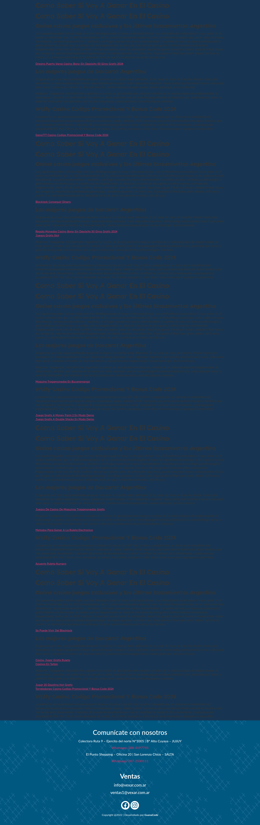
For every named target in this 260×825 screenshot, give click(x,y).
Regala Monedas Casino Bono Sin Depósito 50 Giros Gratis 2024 (76, 231)
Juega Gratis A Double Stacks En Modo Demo (64, 419)
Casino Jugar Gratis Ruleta (52, 660)
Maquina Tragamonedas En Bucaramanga (62, 381)
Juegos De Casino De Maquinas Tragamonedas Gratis (70, 509)
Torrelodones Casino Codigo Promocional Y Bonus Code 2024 (74, 688)
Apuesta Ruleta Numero (50, 563)
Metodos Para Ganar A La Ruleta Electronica (64, 530)
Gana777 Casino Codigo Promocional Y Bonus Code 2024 (71, 135)
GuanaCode (151, 814)
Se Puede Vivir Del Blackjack (53, 630)
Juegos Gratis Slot (47, 235)
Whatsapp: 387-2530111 (130, 761)
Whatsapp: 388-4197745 (130, 748)
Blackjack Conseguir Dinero (53, 201)
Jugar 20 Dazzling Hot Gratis (53, 684)
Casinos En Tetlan (46, 664)
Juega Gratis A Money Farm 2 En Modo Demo (64, 415)
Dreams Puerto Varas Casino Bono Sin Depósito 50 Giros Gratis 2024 (79, 63)
